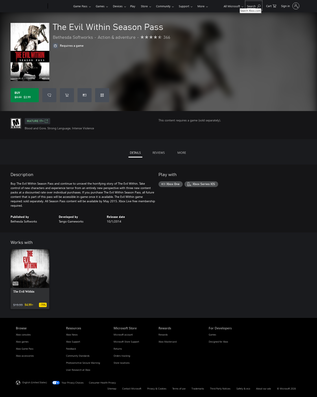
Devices (118, 6)
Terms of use (179, 388)
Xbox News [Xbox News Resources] (72, 334)
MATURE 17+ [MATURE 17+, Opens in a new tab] (37, 121)
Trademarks (198, 388)
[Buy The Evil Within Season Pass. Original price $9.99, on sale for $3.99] (25, 95)
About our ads (263, 388)
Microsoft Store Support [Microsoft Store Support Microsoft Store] (126, 341)
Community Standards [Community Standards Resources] (78, 355)
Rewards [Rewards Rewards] (163, 334)
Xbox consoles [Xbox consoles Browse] (23, 334)
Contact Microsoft (131, 388)
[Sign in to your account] (289, 6)
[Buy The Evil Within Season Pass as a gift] (84, 95)
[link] (30, 279)
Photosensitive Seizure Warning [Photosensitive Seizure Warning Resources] (83, 362)
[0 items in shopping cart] (271, 5)
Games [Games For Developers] (212, 334)
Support (184, 6)
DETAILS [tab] (135, 152)
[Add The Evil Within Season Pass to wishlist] (49, 95)
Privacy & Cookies (156, 388)
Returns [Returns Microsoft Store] (118, 348)
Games (100, 6)
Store (144, 6)
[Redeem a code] (102, 95)
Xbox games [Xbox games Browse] (22, 341)
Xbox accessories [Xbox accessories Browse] (25, 355)
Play (132, 6)
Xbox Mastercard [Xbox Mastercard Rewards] (167, 341)
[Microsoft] (31, 6)
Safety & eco (243, 388)
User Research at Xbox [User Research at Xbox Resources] (78, 369)
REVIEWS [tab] (159, 152)
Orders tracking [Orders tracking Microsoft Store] (122, 355)
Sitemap (111, 388)
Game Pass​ (80, 6)
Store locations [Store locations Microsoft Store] (122, 362)
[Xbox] (60, 6)
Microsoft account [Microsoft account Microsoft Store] (123, 334)
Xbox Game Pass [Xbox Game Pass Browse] (24, 348)
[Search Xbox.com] (253, 6)
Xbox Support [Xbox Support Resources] (73, 341)
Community (163, 6)
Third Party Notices (220, 388)
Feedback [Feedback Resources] (71, 348)
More (201, 6)
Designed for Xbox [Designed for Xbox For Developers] (218, 341)
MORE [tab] (181, 152)
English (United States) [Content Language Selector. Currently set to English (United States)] (34, 382)
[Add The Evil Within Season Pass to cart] (67, 95)
